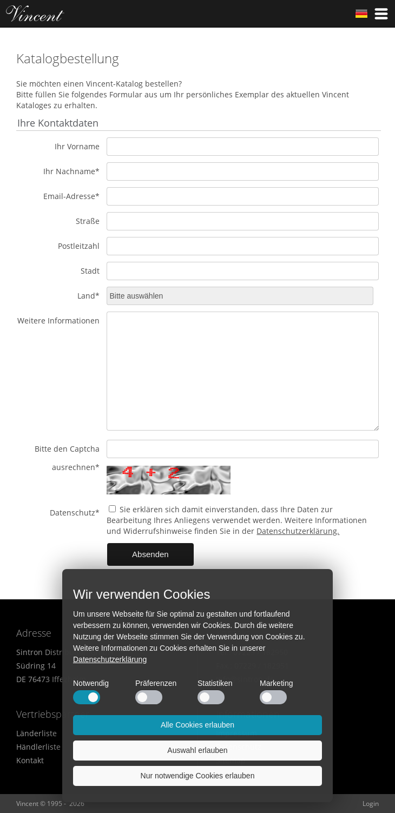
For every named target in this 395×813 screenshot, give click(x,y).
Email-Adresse (71, 196)
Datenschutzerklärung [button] (110, 659)
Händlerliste (38, 747)
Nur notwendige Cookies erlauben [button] (198, 775)
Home (35, 13)
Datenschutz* (75, 512)
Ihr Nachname (71, 171)
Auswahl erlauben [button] (197, 750)
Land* (88, 295)
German (361, 13)
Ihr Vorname (77, 146)
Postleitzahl (79, 246)
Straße (88, 221)
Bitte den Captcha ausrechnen (67, 458)
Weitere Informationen (58, 320)
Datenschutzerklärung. (297, 531)
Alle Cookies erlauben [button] (197, 725)
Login (371, 803)
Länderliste (36, 733)
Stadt (90, 271)
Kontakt (30, 760)
